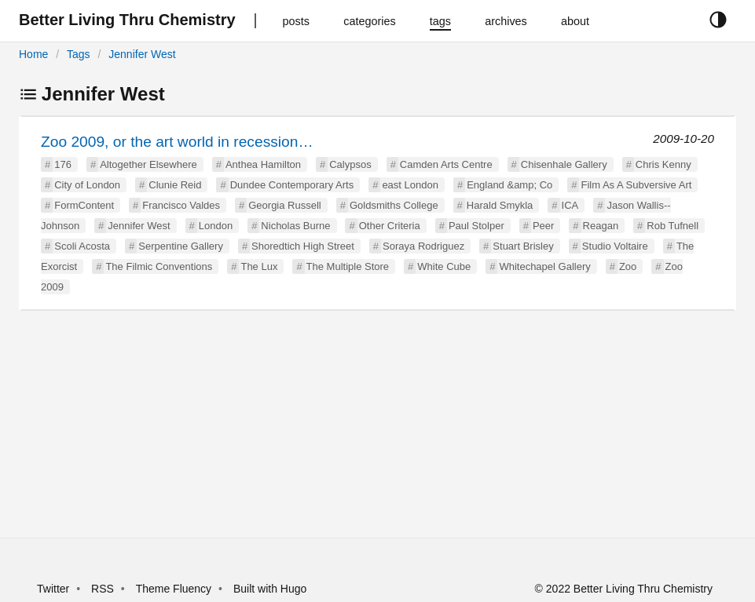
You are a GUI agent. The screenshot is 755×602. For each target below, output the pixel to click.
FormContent (84, 205)
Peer (543, 226)
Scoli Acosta (82, 246)
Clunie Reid (174, 185)
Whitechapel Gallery (544, 266)
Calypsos (350, 164)
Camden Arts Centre (446, 164)
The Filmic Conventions (158, 266)
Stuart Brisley (523, 246)
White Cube (444, 266)
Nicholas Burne (295, 226)
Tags (78, 54)
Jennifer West (141, 54)
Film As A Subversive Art (636, 185)
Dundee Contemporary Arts (292, 185)
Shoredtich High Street (302, 246)
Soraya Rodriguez (423, 246)
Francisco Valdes (181, 205)
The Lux (258, 266)
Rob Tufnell (672, 226)
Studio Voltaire (615, 246)
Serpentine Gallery (180, 246)
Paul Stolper (476, 226)
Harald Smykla (500, 205)
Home (33, 54)
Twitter (53, 588)
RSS (102, 588)
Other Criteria (389, 226)
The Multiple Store (348, 266)
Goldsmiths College (394, 205)
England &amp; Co (509, 185)
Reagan (601, 226)
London (216, 226)
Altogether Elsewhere (148, 164)
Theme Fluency (175, 588)
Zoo (627, 266)
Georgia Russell (284, 205)
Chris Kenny (663, 164)
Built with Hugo (269, 588)
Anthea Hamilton (263, 164)
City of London (87, 185)
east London (410, 185)
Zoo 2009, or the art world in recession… (177, 141)
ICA (570, 205)
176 (62, 164)
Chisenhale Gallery (564, 164)
